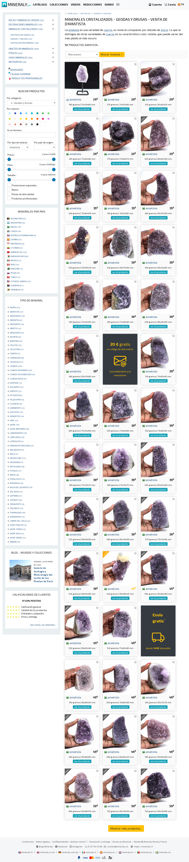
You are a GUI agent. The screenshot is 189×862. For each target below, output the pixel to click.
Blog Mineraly (44, 846)
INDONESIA (17, 243)
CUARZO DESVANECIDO (22, 374)
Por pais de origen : (44, 142)
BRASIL (16, 227)
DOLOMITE (16, 387)
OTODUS (15, 470)
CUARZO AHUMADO (21, 370)
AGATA (15, 307)
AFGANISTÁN (18, 218)
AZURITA (15, 337)
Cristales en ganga (22, 35)
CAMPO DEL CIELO (20, 521)
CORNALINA (17, 357)
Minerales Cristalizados (26, 28)
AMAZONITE (17, 316)
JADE (14, 420)
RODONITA (16, 483)
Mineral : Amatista (112, 54)
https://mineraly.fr (143, 846)
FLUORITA (16, 403)
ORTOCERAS (17, 466)
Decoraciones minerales (25, 24)
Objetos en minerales (24, 48)
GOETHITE (16, 412)
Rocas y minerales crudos (26, 20)
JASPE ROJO (17, 533)
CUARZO (16, 366)
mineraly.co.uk (46, 852)
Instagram (76, 846)
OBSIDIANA (16, 462)
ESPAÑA (16, 239)
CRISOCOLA (16, 362)
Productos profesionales (25, 78)
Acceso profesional (122, 841)
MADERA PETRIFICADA (22, 445)
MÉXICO (16, 260)
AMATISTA (16, 311)
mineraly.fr (26, 852)
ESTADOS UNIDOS (20, 281)
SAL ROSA (16, 491)
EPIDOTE (15, 391)
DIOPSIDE (16, 383)
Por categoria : (14, 98)
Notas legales (43, 841)
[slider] (9, 159)
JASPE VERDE (18, 537)
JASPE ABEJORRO (19, 429)
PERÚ (15, 264)
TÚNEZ (15, 277)
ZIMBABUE (17, 289)
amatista (73, 99)
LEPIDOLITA (17, 441)
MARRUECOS (19, 252)
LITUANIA (16, 247)
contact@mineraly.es (117, 846)
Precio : (11, 154)
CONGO (16, 231)
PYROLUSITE (17, 479)
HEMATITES (17, 416)
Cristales (85, 13)
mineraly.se (163, 852)
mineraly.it (89, 852)
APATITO (15, 328)
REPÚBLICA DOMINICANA (23, 235)
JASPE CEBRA (18, 529)
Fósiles (15, 53)
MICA (14, 454)
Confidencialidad (60, 841)
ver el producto (82, 109)
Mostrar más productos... (126, 828)
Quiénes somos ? (78, 841)
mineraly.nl (126, 852)
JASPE (14, 424)
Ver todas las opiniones (42, 625)
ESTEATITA (16, 395)
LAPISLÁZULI (17, 437)
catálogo (72, 13)
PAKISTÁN (17, 268)
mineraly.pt (144, 852)
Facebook (61, 846)
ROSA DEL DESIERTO (21, 487)
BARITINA (16, 341)
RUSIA (15, 273)
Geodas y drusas (21, 39)
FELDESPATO (17, 399)
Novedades (16, 69)
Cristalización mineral (24, 43)
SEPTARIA (16, 495)
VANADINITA (17, 516)
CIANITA (15, 353)
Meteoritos (17, 61)
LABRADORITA (18, 433)
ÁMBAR (15, 541)
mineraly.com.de (68, 852)
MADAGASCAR (19, 256)
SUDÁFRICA (17, 285)
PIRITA (14, 475)
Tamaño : (11, 175)
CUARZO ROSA (18, 378)
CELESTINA (17, 349)
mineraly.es (107, 852)
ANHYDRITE (17, 324)
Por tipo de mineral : (17, 142)
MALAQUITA (17, 449)
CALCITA (16, 345)
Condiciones (28, 841)
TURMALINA (17, 512)
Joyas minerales (21, 57)
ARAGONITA (17, 332)
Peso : (10, 165)
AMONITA (16, 320)
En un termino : (14, 130)
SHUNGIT (16, 500)
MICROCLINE (18, 458)
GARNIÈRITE (17, 408)
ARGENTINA (18, 222)
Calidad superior (19, 74)
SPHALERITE (17, 504)
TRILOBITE (16, 508)
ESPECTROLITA (18, 525)
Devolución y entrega (99, 841)
